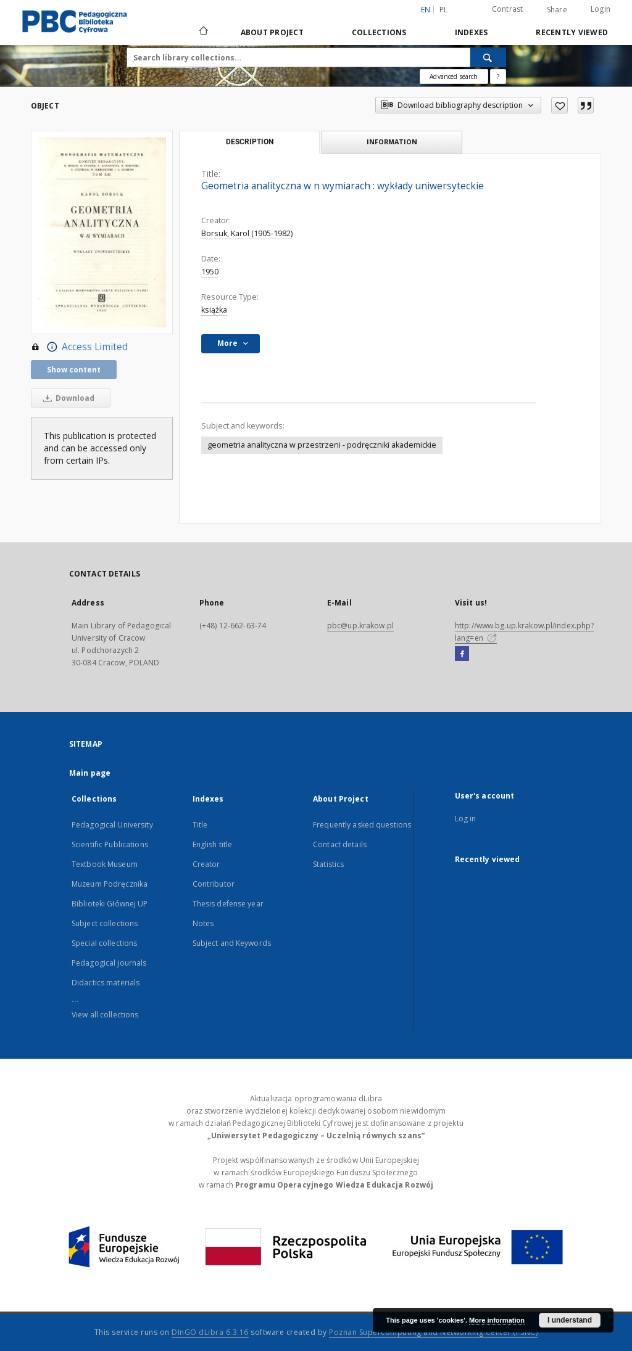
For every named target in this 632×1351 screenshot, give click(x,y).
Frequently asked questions (362, 824)
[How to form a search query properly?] (498, 76)
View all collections (105, 1014)
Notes (203, 923)
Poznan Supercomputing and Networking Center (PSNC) (433, 1332)
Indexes (471, 32)
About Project (272, 32)
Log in (465, 818)
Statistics (328, 864)
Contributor (214, 884)
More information (497, 1320)
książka (214, 310)
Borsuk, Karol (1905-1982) (247, 233)
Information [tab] (392, 141)
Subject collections (105, 923)
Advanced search (454, 76)
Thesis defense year (228, 903)
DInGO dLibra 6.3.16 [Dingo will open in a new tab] (210, 1332)
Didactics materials (105, 982)
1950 (209, 271)
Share (557, 10)
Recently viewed (572, 32)
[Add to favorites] (559, 105)
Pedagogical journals (109, 963)
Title (200, 824)
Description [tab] (249, 142)
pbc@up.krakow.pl (360, 625)
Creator (206, 864)
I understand (569, 1320)
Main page (89, 773)
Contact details (340, 844)
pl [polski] (443, 10)
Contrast (507, 9)
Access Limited (79, 347)
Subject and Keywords (232, 943)
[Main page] (203, 32)
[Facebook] (462, 654)
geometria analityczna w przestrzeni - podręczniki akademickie (321, 445)
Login (600, 9)
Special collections (104, 943)
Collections (379, 32)
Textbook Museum (105, 864)
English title (213, 844)
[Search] (488, 57)
